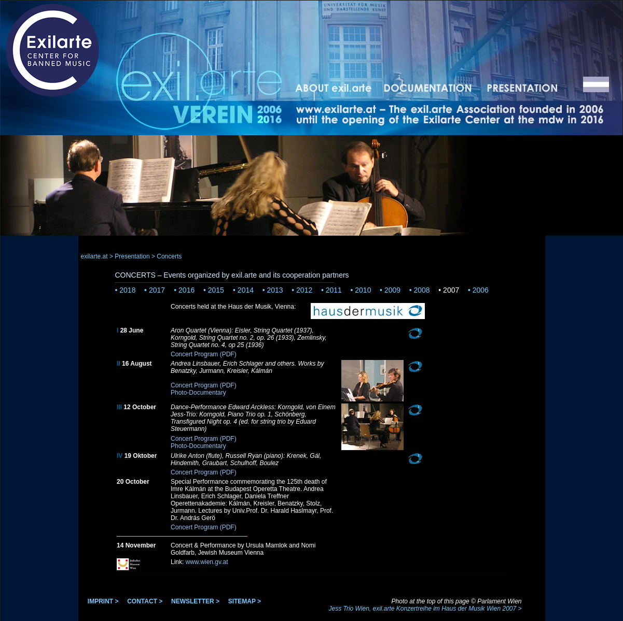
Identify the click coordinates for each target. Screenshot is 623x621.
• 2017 (155, 290)
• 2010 (361, 290)
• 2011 (331, 290)
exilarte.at (94, 256)
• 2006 (478, 290)
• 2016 (184, 290)
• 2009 (390, 290)
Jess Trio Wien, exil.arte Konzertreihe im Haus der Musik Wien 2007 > (424, 608)
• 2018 (125, 290)
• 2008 (419, 290)
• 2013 (272, 290)
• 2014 (243, 290)
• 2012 (302, 290)
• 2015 (214, 290)
